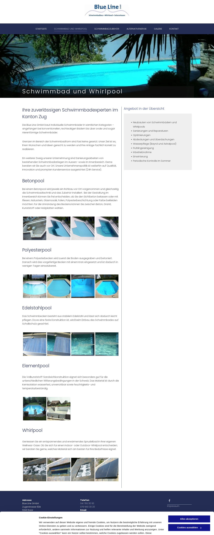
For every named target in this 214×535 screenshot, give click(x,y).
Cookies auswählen (49, 529)
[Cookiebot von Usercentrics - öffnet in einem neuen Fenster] (19, 529)
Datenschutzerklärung (51, 521)
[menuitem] (41, 29)
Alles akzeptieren (189, 499)
